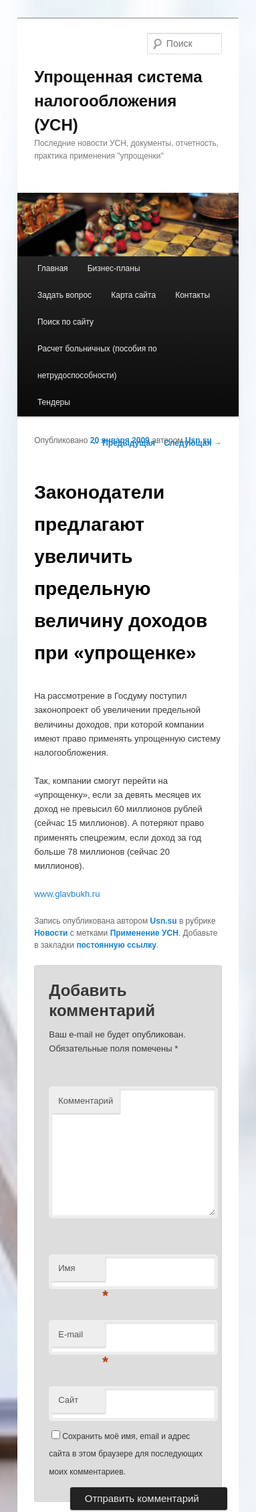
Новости (51, 933)
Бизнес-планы (114, 268)
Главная (52, 268)
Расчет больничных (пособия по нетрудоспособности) (97, 362)
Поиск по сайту (65, 322)
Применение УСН (144, 933)
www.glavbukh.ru (67, 894)
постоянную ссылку (116, 945)
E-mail (81, 1338)
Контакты (192, 295)
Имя (81, 1272)
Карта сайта (133, 295)
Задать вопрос (64, 295)
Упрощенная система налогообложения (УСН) (118, 101)
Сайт (68, 1400)
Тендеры (53, 402)
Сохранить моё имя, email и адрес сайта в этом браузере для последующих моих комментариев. (126, 1454)
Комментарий (85, 1101)
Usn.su (198, 440)
